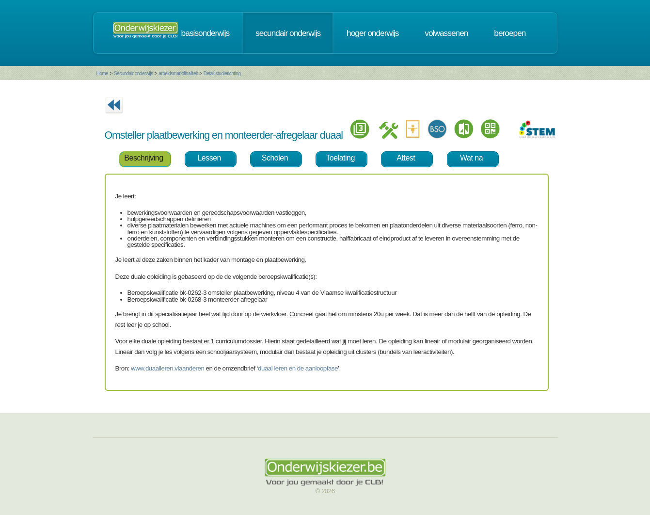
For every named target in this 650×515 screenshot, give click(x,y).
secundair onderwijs (287, 33)
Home (102, 73)
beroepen (509, 33)
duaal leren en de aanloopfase (298, 368)
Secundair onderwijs (133, 73)
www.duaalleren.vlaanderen (167, 368)
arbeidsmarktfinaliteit (178, 73)
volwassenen (446, 33)
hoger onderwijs (372, 33)
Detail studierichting (222, 73)
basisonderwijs (205, 33)
